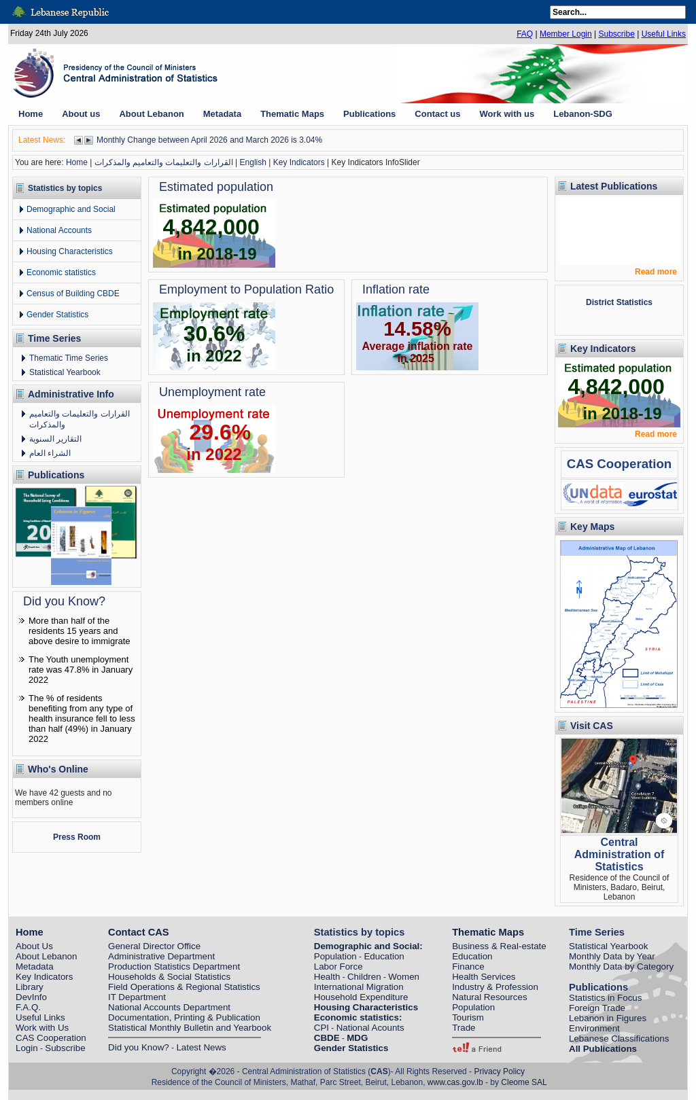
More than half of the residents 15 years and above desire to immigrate (79, 631)
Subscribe (616, 34)
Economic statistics (61, 272)
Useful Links (664, 34)
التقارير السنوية (55, 439)
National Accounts (59, 230)
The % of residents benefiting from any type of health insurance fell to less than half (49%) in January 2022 (82, 718)
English (253, 162)
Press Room (77, 837)
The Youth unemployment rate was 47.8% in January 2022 (81, 669)
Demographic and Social (71, 209)
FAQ (525, 34)
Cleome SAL (523, 1082)
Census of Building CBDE (73, 293)
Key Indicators (299, 162)
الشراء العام (50, 453)
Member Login (566, 34)
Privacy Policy (499, 1071)
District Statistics (619, 302)
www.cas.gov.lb (455, 1082)
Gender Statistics (57, 314)
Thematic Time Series (68, 358)
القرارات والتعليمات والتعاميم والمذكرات (163, 162)
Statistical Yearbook (65, 372)
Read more (656, 272)
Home (77, 162)
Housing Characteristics (70, 251)
